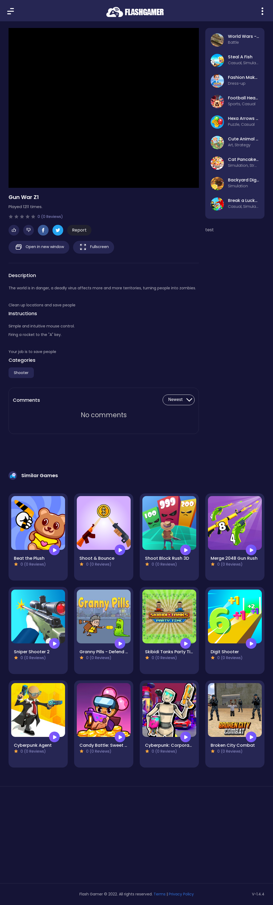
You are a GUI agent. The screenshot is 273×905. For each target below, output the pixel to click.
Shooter (21, 372)
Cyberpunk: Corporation (171, 745)
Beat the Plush (29, 558)
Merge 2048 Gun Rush (234, 558)
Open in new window (39, 247)
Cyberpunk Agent (33, 745)
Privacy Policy (181, 894)
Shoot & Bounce (96, 558)
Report (79, 230)
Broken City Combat (233, 745)
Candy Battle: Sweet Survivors (111, 745)
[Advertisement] (49, 836)
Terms (160, 894)
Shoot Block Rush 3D (167, 558)
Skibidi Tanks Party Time (171, 652)
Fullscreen (93, 247)
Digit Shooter (225, 652)
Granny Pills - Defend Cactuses (112, 652)
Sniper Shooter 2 (32, 652)
